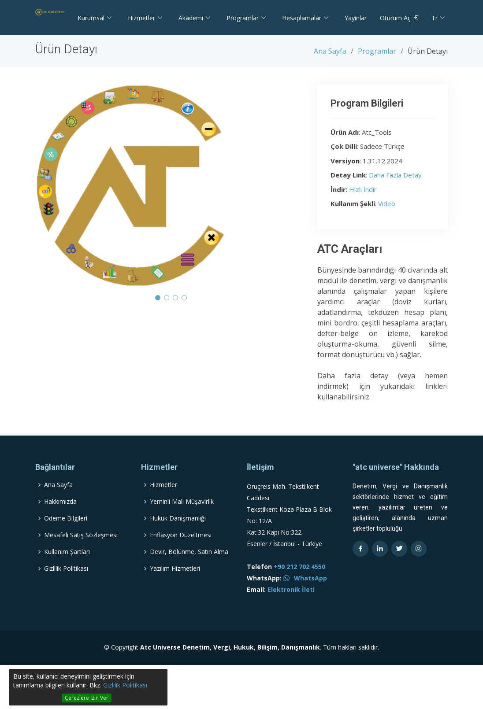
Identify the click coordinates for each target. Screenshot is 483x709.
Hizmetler (163, 502)
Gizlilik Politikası (125, 685)
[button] (157, 297)
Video (386, 203)
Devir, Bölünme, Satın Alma (189, 568)
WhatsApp (305, 595)
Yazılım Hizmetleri (175, 585)
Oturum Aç (395, 18)
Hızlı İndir (363, 189)
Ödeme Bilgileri (65, 535)
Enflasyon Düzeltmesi (181, 552)
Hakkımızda (60, 518)
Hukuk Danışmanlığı (178, 535)
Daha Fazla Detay (395, 174)
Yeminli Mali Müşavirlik (182, 518)
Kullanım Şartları (67, 568)
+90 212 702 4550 (299, 583)
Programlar (377, 51)
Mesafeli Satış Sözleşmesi (81, 552)
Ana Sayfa (330, 51)
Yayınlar (356, 18)
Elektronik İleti (291, 606)
